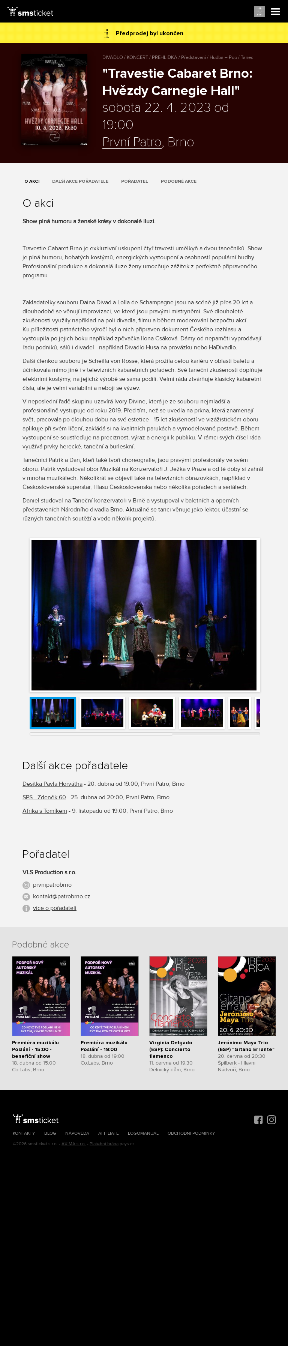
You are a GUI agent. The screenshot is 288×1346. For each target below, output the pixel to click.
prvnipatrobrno (52, 885)
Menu (275, 12)
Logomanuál (143, 1133)
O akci (31, 181)
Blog (50, 1133)
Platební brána (104, 1144)
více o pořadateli (54, 908)
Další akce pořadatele (80, 181)
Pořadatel (134, 181)
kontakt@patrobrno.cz (61, 896)
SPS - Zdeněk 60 (44, 797)
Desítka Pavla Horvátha (52, 784)
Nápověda (77, 1133)
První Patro (132, 142)
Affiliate (108, 1133)
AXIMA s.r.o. (74, 1144)
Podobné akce (178, 181)
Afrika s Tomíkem (44, 811)
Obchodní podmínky (191, 1133)
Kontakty (24, 1133)
